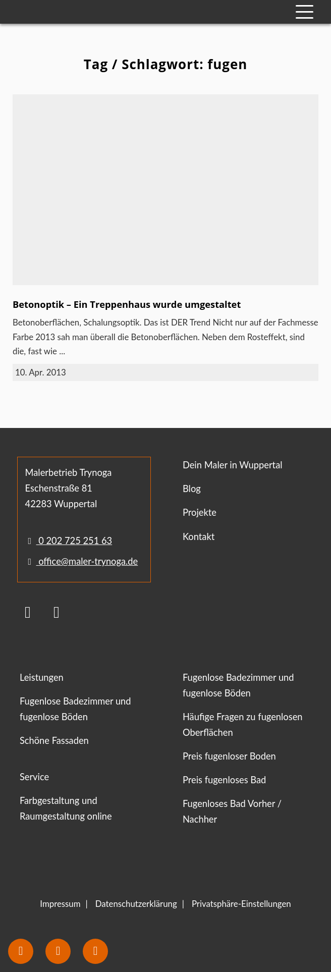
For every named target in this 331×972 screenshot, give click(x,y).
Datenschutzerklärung (136, 903)
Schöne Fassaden (54, 740)
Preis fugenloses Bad (224, 779)
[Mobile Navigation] (304, 12)
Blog (192, 488)
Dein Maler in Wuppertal (233, 464)
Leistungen (42, 677)
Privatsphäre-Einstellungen (241, 903)
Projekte (199, 512)
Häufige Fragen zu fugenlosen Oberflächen (243, 724)
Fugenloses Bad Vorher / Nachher (232, 811)
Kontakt (198, 536)
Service (34, 776)
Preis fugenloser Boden (229, 756)
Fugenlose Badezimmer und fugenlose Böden (75, 708)
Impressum (60, 903)
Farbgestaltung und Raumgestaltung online (66, 808)
